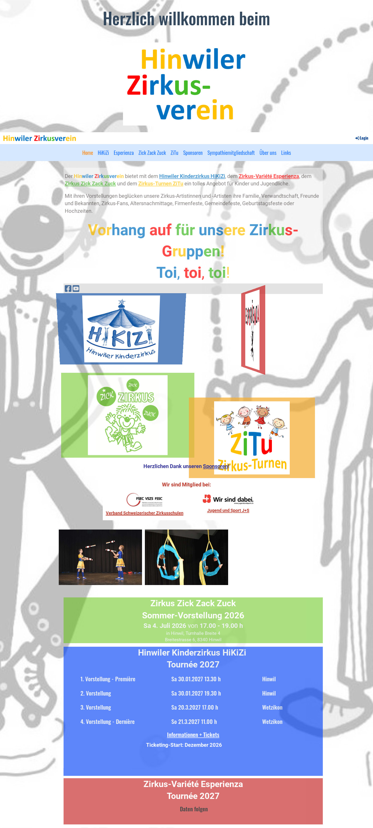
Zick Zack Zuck (152, 152)
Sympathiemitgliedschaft (231, 152)
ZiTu (174, 152)
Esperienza (124, 152)
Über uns (268, 152)
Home (87, 152)
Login (361, 138)
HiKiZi (103, 152)
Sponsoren (193, 152)
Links (286, 152)
